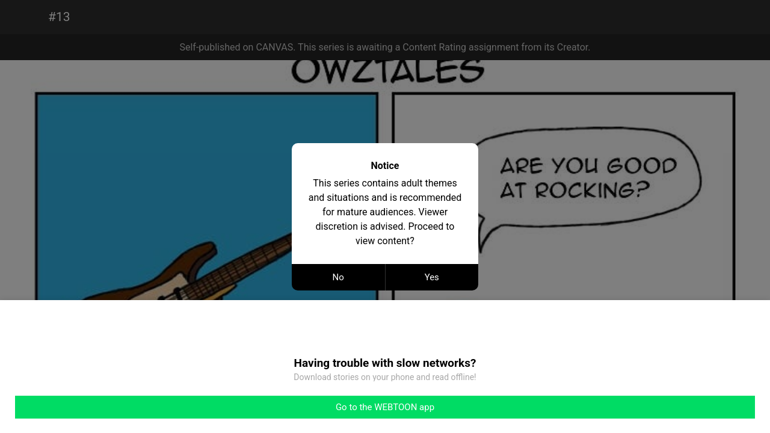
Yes (432, 277)
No (338, 277)
